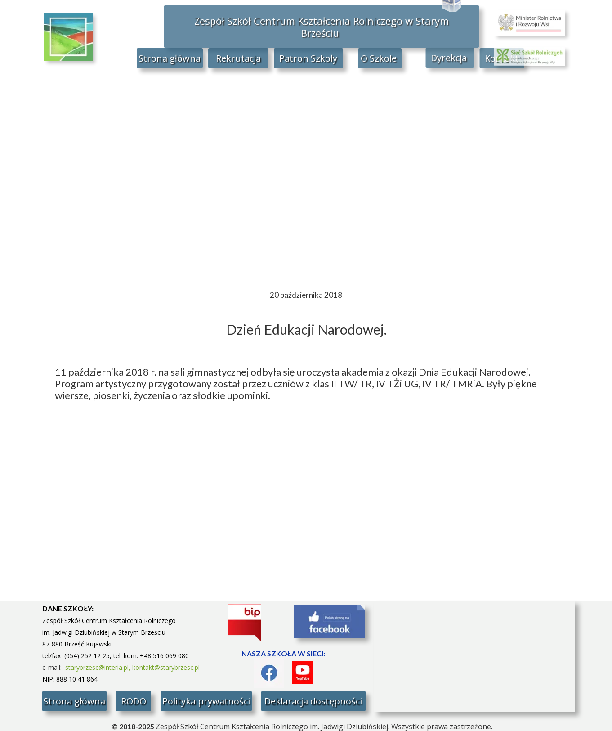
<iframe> (474, 656)
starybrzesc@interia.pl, (98, 667)
